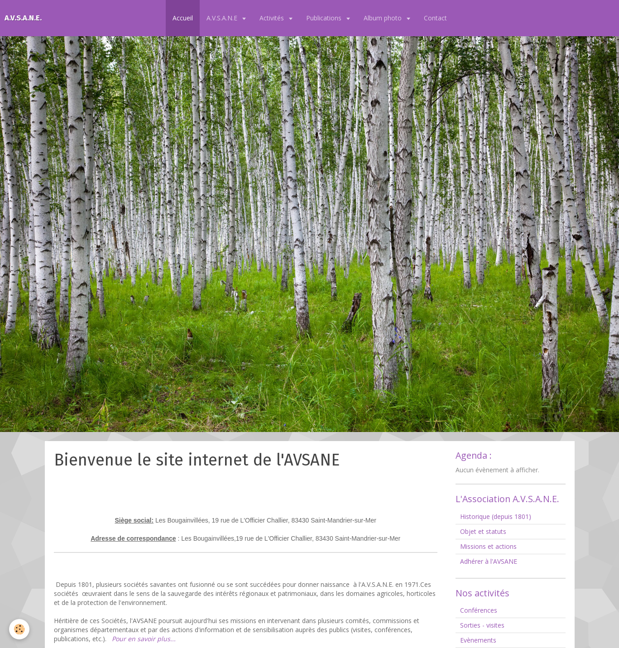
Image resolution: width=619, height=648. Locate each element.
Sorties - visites (482, 625)
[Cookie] (19, 629)
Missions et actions (488, 546)
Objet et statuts (483, 531)
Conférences (478, 610)
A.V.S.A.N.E (222, 18)
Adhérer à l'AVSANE (488, 561)
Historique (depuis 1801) (495, 516)
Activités (272, 18)
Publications (324, 18)
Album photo (383, 18)
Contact (435, 18)
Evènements (478, 640)
